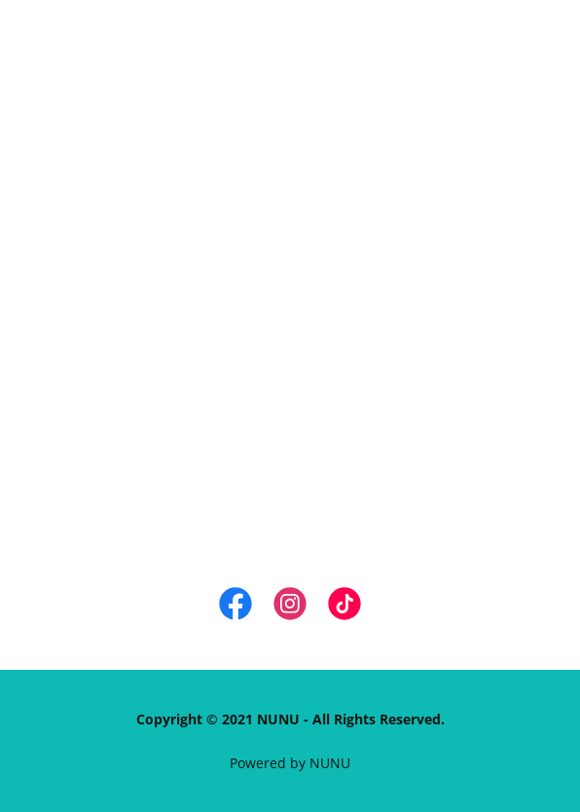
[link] (235, 607)
